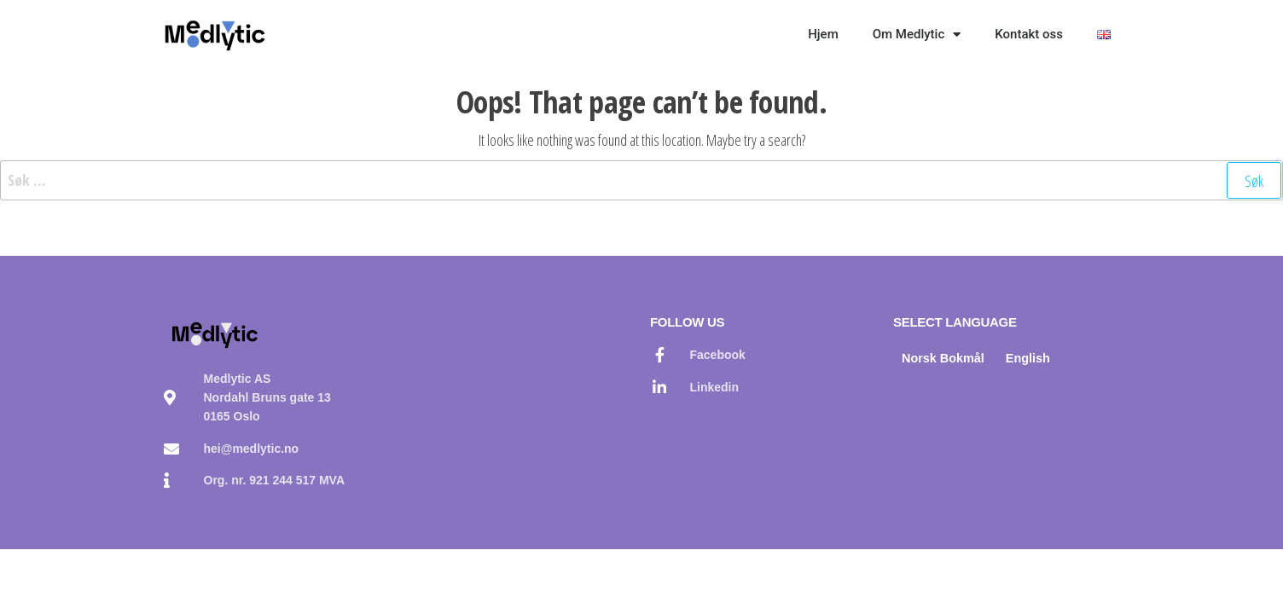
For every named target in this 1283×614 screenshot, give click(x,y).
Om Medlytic (917, 34)
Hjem (823, 34)
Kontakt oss (1029, 34)
